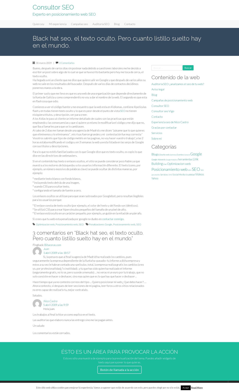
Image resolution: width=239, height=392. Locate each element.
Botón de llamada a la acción (119, 370)
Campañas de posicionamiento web (172, 100)
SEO (122, 111)
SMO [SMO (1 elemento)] (170, 175)
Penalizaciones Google (100, 224)
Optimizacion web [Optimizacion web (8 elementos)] (179, 163)
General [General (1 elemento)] (187, 155)
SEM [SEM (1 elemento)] (189, 170)
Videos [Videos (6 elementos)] (199, 174)
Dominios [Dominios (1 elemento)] (173, 155)
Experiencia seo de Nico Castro (170, 122)
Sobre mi (157, 138)
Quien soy (38, 24)
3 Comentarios (67, 62)
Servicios (157, 133)
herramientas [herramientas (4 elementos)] (185, 159)
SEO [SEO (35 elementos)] (196, 169)
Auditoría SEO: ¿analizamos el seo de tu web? (178, 84)
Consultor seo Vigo (163, 111)
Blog (117, 24)
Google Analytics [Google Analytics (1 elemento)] (172, 160)
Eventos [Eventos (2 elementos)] (180, 154)
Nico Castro (50, 301)
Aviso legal (158, 89)
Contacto (129, 24)
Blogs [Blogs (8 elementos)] (155, 154)
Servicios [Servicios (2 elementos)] (164, 174)
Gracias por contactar (164, 127)
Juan (46, 248)
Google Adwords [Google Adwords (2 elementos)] (159, 159)
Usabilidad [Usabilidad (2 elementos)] (190, 174)
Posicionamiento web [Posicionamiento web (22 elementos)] (169, 169)
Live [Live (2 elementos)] (165, 164)
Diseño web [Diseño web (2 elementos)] (164, 154)
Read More (197, 387)
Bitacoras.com (52, 245)
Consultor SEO (53, 7)
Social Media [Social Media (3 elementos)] (179, 174)
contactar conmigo (113, 219)
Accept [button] (186, 388)
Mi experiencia (57, 24)
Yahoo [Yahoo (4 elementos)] (155, 178)
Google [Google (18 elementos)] (196, 154)
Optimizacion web (45, 224)
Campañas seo (79, 24)
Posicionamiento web (67, 224)
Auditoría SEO (101, 24)
